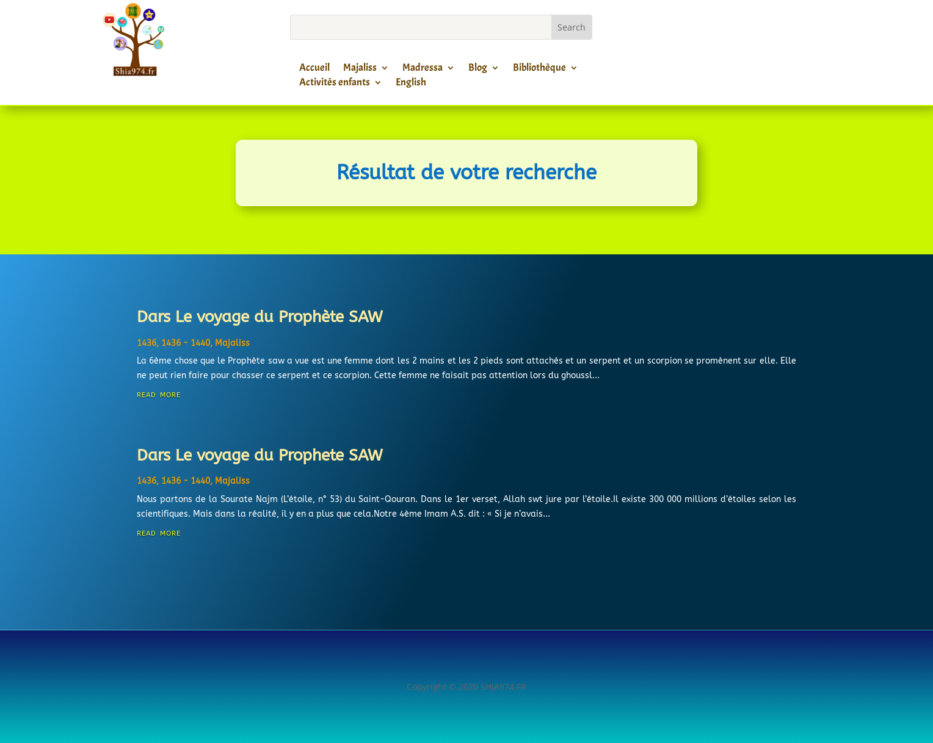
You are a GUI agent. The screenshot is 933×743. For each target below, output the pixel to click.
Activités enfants (334, 84)
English (411, 84)
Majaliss (360, 69)
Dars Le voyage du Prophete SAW (260, 455)
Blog (477, 69)
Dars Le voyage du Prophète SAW (260, 316)
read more (159, 394)
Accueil (314, 69)
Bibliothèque (539, 69)
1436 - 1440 (185, 343)
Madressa (422, 69)
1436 (146, 343)
